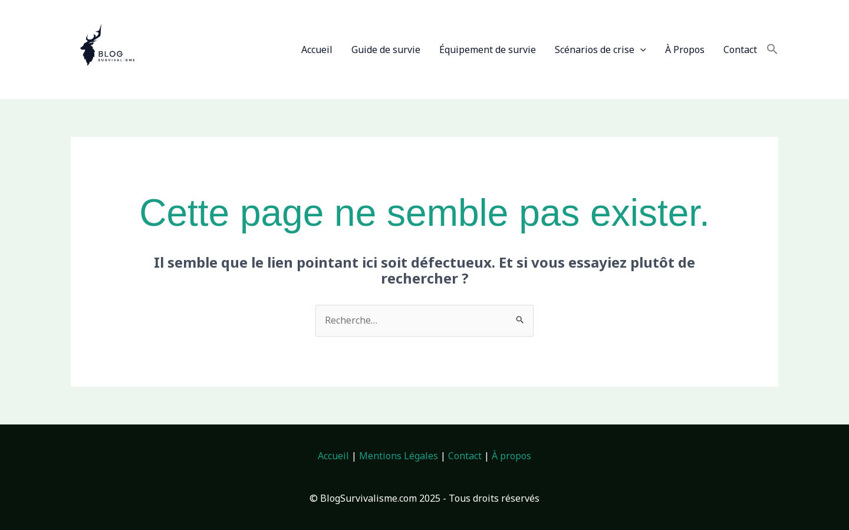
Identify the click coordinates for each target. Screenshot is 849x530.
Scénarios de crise (600, 49)
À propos (511, 455)
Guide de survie (385, 49)
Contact (740, 49)
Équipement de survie (487, 49)
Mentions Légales (398, 455)
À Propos (685, 49)
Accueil (317, 49)
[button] (772, 49)
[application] (640, 49)
